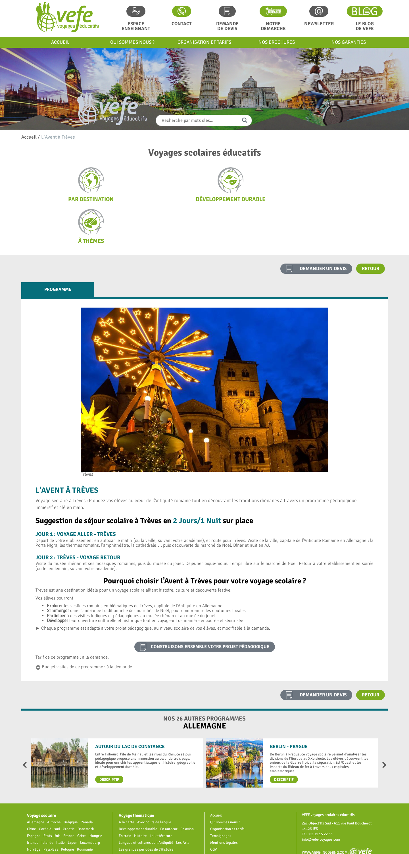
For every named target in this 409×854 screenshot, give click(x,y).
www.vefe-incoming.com (339, 810)
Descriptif (109, 738)
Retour (370, 227)
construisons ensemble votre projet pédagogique (210, 605)
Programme (57, 247)
